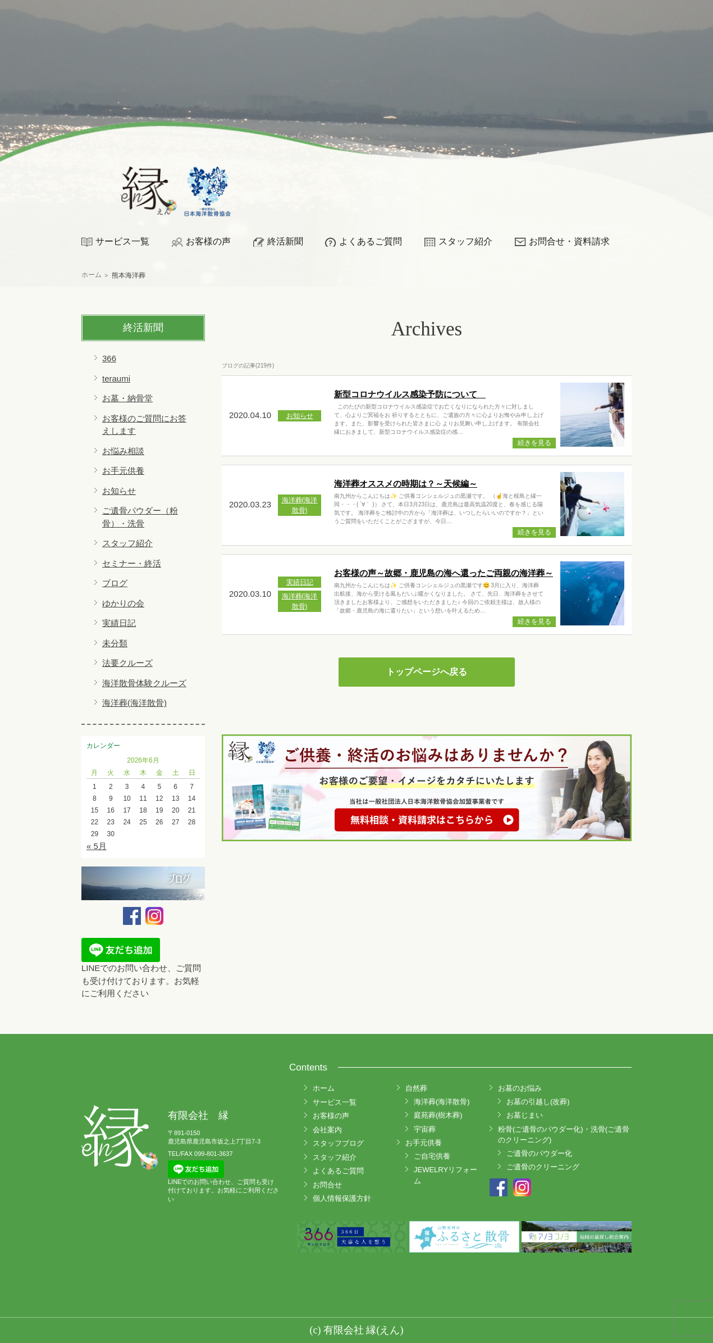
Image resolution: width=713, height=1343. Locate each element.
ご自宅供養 (432, 1156)
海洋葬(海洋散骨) (134, 702)
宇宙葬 (425, 1129)
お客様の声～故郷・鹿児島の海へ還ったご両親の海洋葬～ (443, 573)
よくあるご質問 (370, 241)
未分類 (114, 643)
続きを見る (534, 443)
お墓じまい (524, 1115)
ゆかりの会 (123, 603)
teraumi (116, 378)
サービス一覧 (122, 241)
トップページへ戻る (426, 672)
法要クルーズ (127, 663)
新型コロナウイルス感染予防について (410, 394)
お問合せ (327, 1185)
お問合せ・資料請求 (569, 241)
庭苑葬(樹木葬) (438, 1115)
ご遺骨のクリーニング (542, 1167)
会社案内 (327, 1130)
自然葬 (416, 1088)
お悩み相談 (123, 451)
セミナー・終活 (131, 563)
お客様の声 (208, 241)
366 (109, 358)
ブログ (114, 583)
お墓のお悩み (520, 1088)
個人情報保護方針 (342, 1198)
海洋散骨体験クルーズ (144, 683)
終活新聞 (285, 241)
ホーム (324, 1088)
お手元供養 (123, 470)
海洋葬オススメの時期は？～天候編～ (405, 483)
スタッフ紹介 (465, 241)
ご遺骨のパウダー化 (539, 1153)
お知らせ (119, 491)
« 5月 (96, 846)
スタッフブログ (338, 1143)
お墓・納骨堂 (127, 398)
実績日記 (119, 623)
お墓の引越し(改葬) (538, 1101)
